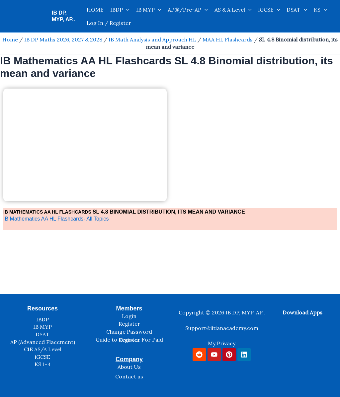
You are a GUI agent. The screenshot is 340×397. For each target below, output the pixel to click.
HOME (95, 9)
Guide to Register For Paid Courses (129, 340)
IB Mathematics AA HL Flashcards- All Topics (56, 219)
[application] (126, 10)
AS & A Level (233, 10)
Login (129, 316)
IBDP (119, 10)
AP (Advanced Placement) (42, 342)
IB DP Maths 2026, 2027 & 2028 (63, 39)
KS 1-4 (43, 364)
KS (320, 10)
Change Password (129, 331)
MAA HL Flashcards (228, 39)
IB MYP (148, 10)
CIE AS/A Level (42, 349)
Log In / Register (109, 23)
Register (129, 323)
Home (10, 39)
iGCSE (269, 10)
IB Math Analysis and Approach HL (152, 39)
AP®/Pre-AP (188, 10)
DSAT (297, 10)
